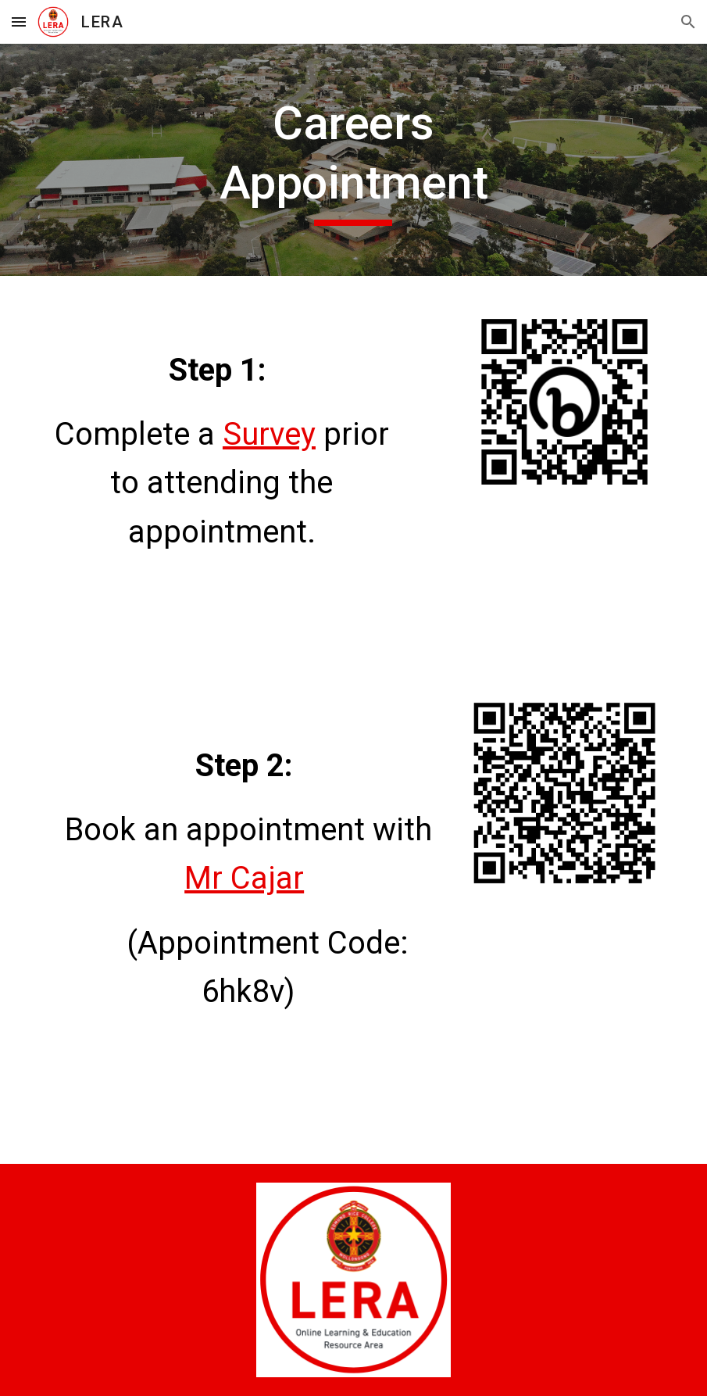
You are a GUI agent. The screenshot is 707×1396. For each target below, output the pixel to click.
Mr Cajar (244, 878)
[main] (353, 160)
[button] (18, 21)
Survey (269, 434)
